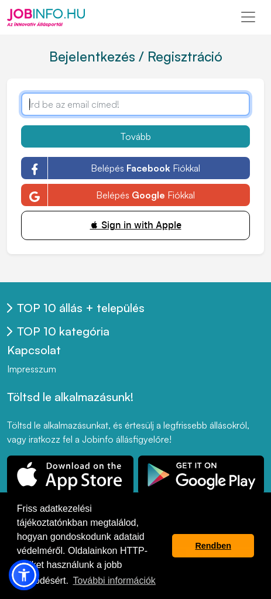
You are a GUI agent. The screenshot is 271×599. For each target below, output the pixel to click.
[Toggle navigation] (248, 17)
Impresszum (31, 369)
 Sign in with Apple (135, 225)
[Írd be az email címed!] (135, 104)
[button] (24, 575)
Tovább (136, 136)
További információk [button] (114, 581)
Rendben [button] (213, 545)
